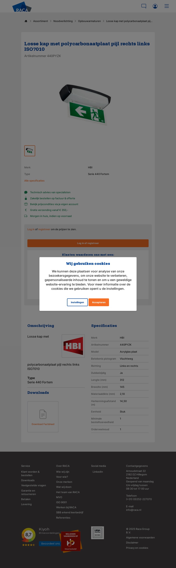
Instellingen (77, 302)
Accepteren (98, 302)
